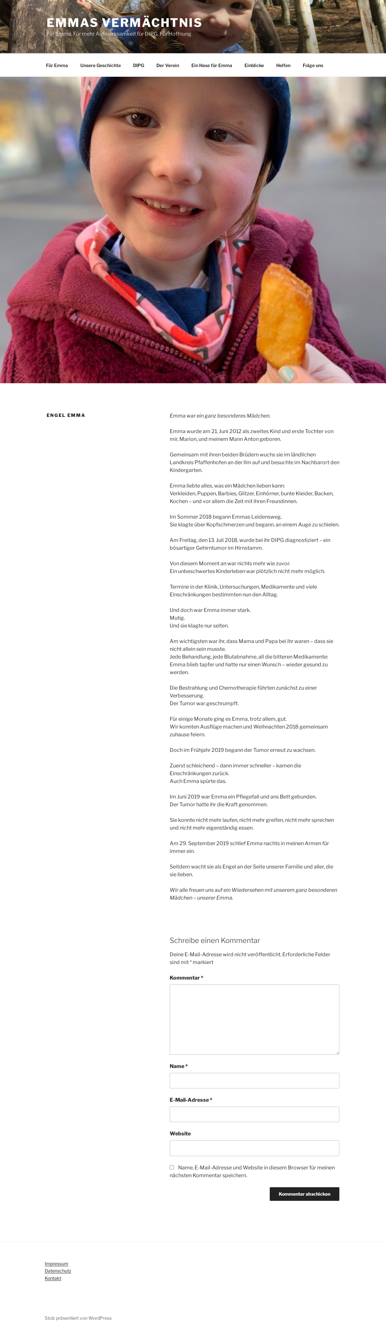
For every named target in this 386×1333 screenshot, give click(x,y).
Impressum (56, 1263)
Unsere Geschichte (100, 65)
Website (180, 1134)
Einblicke (254, 65)
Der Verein (167, 65)
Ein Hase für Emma (211, 65)
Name (179, 1066)
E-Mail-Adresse (191, 1100)
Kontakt (53, 1278)
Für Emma (57, 65)
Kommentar (186, 978)
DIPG (138, 65)
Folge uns (313, 65)
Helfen (283, 65)
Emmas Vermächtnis (125, 23)
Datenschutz (58, 1270)
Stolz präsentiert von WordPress (78, 1318)
